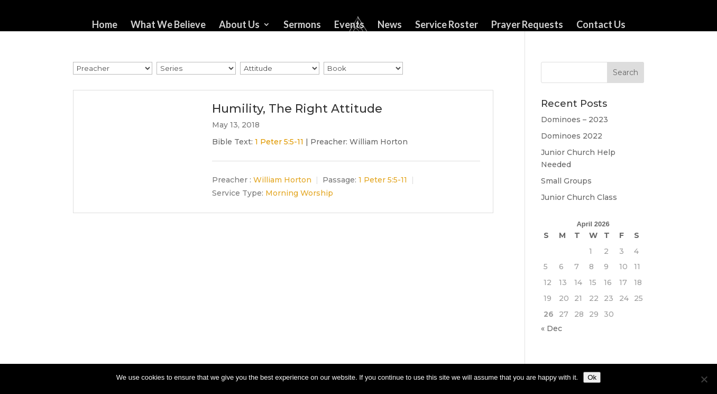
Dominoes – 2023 (574, 119)
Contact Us (601, 25)
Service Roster (446, 25)
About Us (239, 25)
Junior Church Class (579, 197)
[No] (703, 379)
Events (349, 25)
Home (104, 25)
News (390, 25)
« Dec (551, 328)
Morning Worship (299, 193)
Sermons (302, 25)
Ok (591, 377)
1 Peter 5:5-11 (279, 141)
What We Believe (168, 25)
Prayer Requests (527, 25)
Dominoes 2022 (571, 136)
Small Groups (566, 181)
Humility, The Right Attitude (297, 109)
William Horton (282, 180)
